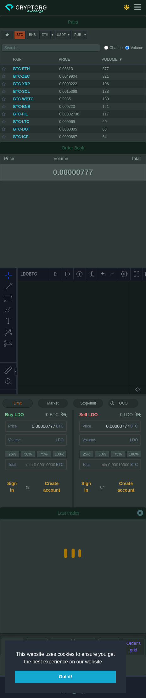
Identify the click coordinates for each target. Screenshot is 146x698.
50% (28, 454)
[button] (106, 662)
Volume (137, 48)
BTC (20, 34)
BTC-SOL (21, 91)
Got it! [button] (65, 676)
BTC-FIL (20, 114)
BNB (32, 34)
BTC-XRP (21, 84)
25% (12, 454)
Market (53, 403)
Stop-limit (88, 403)
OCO (119, 403)
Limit (17, 403)
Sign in (12, 487)
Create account (51, 487)
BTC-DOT (21, 129)
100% (60, 454)
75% (44, 454)
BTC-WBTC (23, 99)
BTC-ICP (21, 137)
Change (116, 48)
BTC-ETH (21, 69)
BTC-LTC (21, 122)
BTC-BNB (22, 106)
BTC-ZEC (21, 76)
